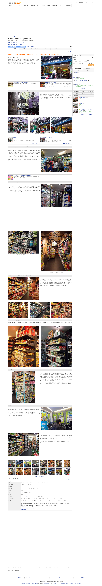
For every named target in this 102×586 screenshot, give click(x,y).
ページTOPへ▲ (69, 479)
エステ (46, 583)
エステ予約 (82, 55)
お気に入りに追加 (30, 46)
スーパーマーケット (20, 42)
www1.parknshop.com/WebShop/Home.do (29, 496)
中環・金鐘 (13, 42)
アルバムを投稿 (22, 46)
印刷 (70, 51)
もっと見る (83, 88)
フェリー (88, 70)
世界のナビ (23, 583)
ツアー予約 (89, 55)
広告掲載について (64, 583)
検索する (91, 65)
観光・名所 (57, 577)
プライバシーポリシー (56, 583)
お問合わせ (79, 583)
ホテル (38, 5)
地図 (24, 48)
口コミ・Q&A (34, 48)
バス (78, 70)
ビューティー (32, 5)
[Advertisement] (51, 18)
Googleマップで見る (36, 143)
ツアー (61, 577)
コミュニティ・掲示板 (79, 577)
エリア (15, 5)
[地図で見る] (23, 509)
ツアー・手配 (54, 5)
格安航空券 (68, 5)
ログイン (72, 2)
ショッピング (25, 5)
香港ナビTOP (21, 577)
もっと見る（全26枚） (40, 476)
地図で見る (91, 114)
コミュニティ (61, 5)
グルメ (19, 5)
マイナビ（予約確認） (79, 2)
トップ (10, 5)
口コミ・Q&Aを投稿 (12, 46)
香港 (9, 42)
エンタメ (43, 5)
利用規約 (36, 583)
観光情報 (48, 5)
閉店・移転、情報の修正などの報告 (15, 44)
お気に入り (56, 48)
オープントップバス (68, 577)
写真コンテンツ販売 (72, 583)
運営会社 (32, 583)
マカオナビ (28, 583)
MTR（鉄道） (88, 68)
